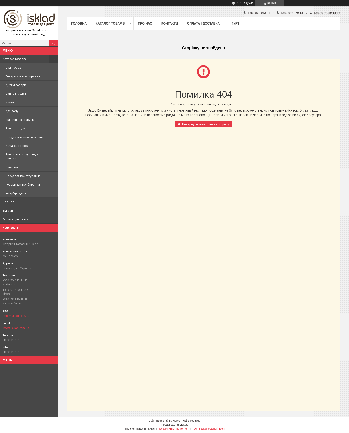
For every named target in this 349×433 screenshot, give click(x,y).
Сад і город (13, 67)
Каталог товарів (14, 59)
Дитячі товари (16, 85)
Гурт (235, 23)
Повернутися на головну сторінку (206, 124)
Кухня (10, 102)
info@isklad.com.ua (16, 328)
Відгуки (8, 210)
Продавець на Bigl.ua (174, 424)
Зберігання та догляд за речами (23, 156)
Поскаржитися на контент (173, 428)
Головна (79, 23)
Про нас (8, 202)
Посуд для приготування (23, 176)
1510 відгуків (245, 3)
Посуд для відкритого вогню (25, 137)
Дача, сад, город (17, 146)
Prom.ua (195, 420)
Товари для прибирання (23, 76)
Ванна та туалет (17, 128)
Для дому (12, 111)
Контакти (169, 23)
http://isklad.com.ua (16, 316)
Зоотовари (13, 167)
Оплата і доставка (16, 219)
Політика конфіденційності (208, 428)
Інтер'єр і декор (17, 193)
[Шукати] (53, 43)
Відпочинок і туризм (20, 120)
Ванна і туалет (16, 94)
